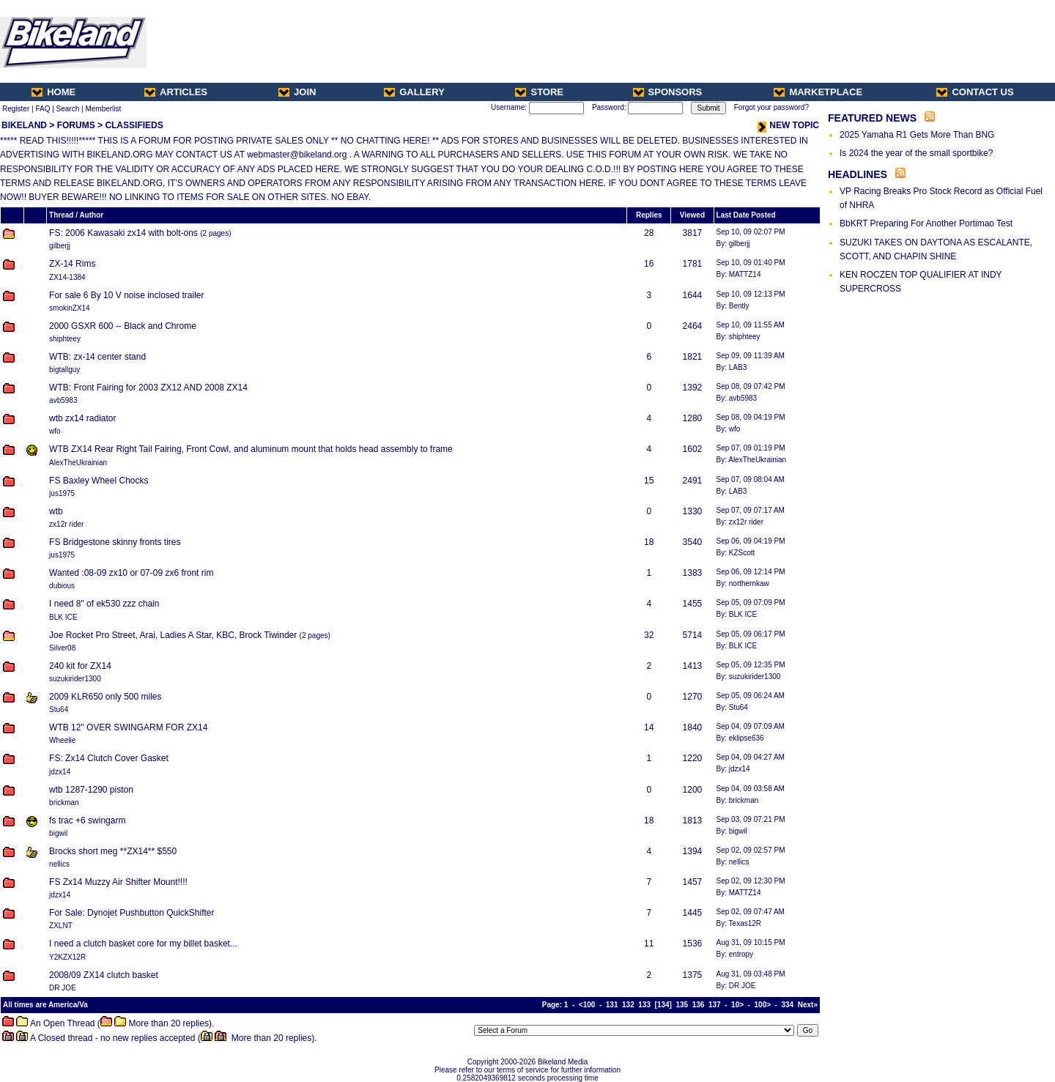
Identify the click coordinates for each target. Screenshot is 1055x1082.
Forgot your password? (771, 107)
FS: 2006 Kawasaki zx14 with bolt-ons (123, 233)
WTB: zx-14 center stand (97, 357)
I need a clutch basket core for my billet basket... (143, 943)
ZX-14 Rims (72, 264)
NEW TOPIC (788, 125)
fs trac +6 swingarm (87, 820)
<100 (587, 1005)
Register (15, 109)
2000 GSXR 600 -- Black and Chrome (122, 326)
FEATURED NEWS (872, 118)
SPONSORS (668, 91)
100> (763, 1005)
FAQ (42, 109)
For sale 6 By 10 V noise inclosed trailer (126, 295)
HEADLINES (857, 174)
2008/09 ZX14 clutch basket (103, 975)
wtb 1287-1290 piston (91, 790)
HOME (53, 91)
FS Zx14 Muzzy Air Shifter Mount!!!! (118, 882)
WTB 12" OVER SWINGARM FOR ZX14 (128, 727)
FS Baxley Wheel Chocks (98, 480)
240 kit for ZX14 (80, 666)
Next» (808, 1005)
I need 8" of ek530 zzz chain (104, 604)
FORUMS (76, 125)
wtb (56, 511)
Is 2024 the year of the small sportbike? (916, 153)
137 (714, 1005)
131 (612, 1005)
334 (788, 1005)
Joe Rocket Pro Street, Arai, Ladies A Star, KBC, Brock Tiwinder (173, 635)
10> (737, 1005)
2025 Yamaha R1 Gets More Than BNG (917, 135)
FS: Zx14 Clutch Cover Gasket (109, 758)
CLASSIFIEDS (134, 125)
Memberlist (103, 109)
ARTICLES (175, 91)
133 (644, 1005)
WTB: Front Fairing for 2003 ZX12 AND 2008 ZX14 (148, 387)
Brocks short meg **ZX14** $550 (113, 851)
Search (68, 109)
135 (681, 1005)
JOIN (297, 91)
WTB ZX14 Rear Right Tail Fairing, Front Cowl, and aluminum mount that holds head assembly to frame (251, 449)
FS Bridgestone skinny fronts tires (114, 542)
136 (698, 1005)
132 (628, 1005)
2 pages (216, 233)
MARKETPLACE (818, 91)
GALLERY (414, 91)
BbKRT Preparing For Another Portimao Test (926, 223)
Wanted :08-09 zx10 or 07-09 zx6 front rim (131, 573)
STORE (539, 91)
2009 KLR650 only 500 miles (105, 697)
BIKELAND (24, 125)
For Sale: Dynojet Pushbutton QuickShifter (131, 913)
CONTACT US (974, 91)
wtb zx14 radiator (82, 418)
